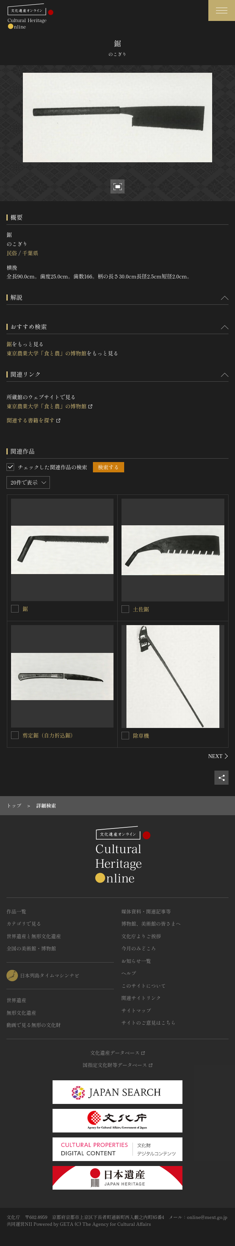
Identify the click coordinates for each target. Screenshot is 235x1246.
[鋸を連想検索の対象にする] (15, 609)
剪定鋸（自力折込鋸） (49, 735)
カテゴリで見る (23, 923)
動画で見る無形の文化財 (33, 1024)
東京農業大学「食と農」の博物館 (46, 353)
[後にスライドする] (218, 756)
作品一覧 (16, 911)
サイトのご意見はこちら (148, 1022)
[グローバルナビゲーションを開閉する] (221, 10)
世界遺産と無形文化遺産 (33, 936)
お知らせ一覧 (136, 960)
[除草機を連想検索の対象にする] (125, 735)
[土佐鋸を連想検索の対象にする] (125, 609)
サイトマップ (136, 1010)
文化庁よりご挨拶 (141, 936)
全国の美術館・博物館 (31, 948)
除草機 (141, 735)
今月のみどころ (138, 948)
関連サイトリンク (141, 997)
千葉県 (30, 253)
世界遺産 (16, 1000)
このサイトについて (143, 985)
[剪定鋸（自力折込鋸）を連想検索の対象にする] (15, 735)
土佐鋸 (141, 609)
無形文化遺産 (21, 1012)
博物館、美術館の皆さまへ (151, 923)
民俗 (11, 253)
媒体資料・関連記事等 (146, 911)
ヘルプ (128, 973)
